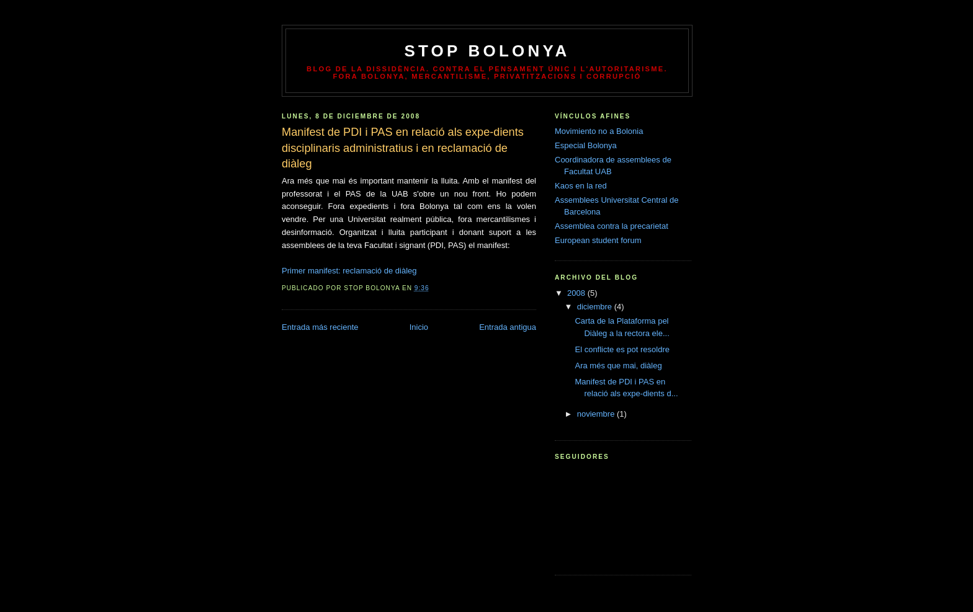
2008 (577, 293)
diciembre (595, 306)
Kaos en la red (581, 185)
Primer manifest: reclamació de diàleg (349, 270)
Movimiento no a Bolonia (599, 131)
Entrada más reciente (320, 327)
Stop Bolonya (487, 51)
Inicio (419, 327)
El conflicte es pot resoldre (622, 349)
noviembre (597, 414)
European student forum (598, 240)
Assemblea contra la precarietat (611, 226)
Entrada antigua (507, 327)
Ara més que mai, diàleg (618, 365)
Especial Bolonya (586, 145)
